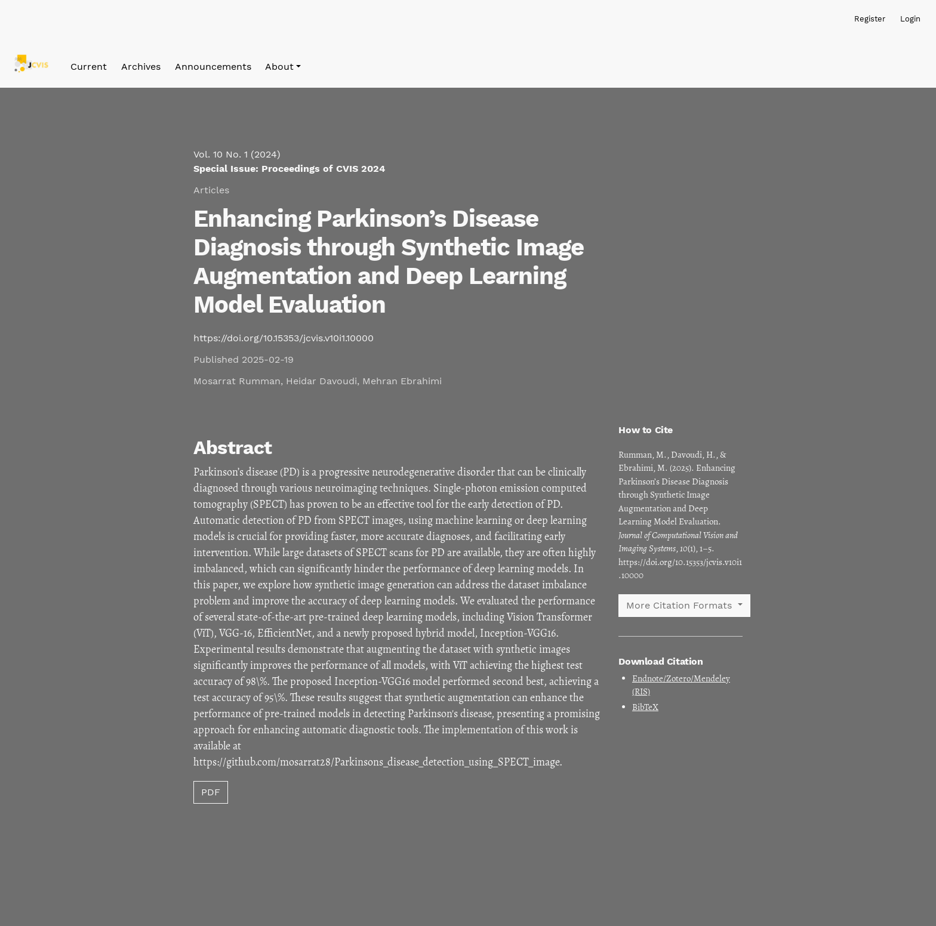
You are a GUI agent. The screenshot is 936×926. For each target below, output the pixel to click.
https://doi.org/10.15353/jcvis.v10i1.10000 (283, 338)
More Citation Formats (680, 605)
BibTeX (645, 707)
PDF (210, 792)
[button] (283, 67)
